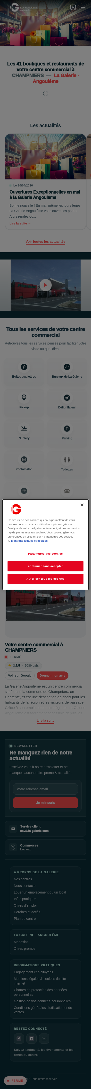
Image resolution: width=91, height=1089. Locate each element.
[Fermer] (82, 504)
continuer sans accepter (45, 566)
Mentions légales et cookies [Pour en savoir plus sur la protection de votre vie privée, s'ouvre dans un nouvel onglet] (29, 540)
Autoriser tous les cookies (45, 578)
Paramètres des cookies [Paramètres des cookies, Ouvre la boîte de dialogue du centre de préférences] (45, 553)
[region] (45, 544)
